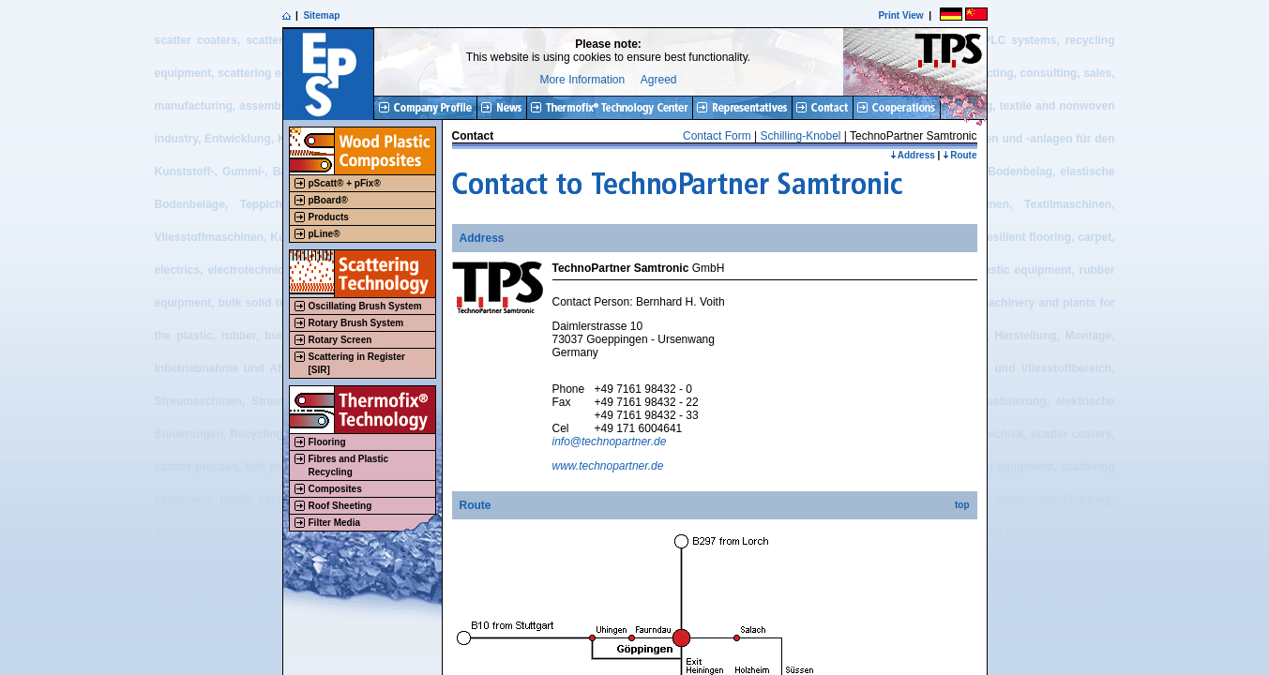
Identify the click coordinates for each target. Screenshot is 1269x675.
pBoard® (328, 200)
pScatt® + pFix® (345, 183)
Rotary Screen (340, 340)
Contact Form (717, 135)
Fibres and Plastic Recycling (349, 465)
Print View (900, 15)
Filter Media (335, 523)
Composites (335, 489)
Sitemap (321, 15)
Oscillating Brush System (365, 306)
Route (959, 155)
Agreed (659, 79)
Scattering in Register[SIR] (357, 363)
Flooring (327, 442)
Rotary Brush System (356, 323)
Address (912, 155)
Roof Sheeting (340, 506)
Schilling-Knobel (800, 135)
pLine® (324, 234)
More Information (582, 79)
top (962, 505)
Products (329, 217)
